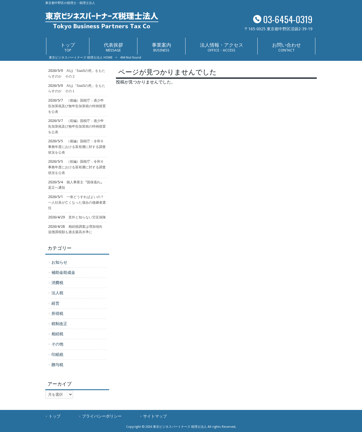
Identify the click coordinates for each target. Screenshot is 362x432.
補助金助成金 (63, 272)
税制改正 (59, 323)
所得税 (57, 313)
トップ (55, 416)
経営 (55, 303)
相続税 (57, 334)
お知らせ (59, 262)
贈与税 (57, 364)
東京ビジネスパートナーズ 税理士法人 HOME (81, 57)
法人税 (57, 293)
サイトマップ (155, 416)
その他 (57, 344)
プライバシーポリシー (102, 416)
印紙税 (57, 354)
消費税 (57, 282)
